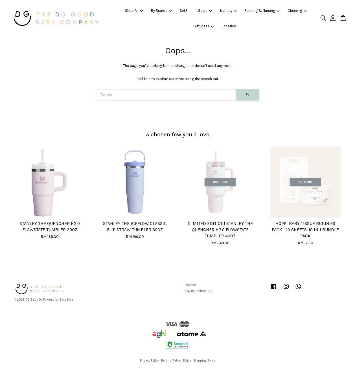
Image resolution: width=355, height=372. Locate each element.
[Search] (166, 94)
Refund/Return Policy (176, 360)
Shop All (134, 10)
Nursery (228, 10)
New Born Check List (198, 291)
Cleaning (297, 10)
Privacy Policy (149, 360)
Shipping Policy (204, 360)
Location (229, 26)
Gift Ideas (203, 26)
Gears (205, 10)
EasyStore (66, 299)
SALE (184, 10)
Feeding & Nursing (262, 10)
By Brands (161, 10)
